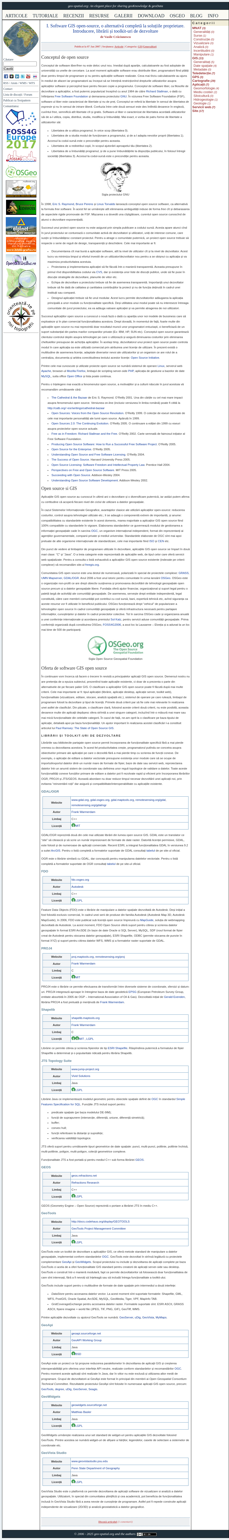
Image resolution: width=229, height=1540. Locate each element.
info (213, 15)
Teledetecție (201, 73)
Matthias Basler (81, 1412)
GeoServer (126, 1317)
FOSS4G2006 (112, 624)
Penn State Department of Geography (95, 1468)
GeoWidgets (83, 1261)
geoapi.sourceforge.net (86, 1333)
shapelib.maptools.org (85, 1017)
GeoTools (47, 1389)
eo (165, 578)
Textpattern (23, 100)
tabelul (150, 850)
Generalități (202, 32)
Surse (198, 35)
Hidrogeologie (204, 99)
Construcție (202, 39)
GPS (195, 77)
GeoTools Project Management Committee (98, 1228)
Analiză (199, 47)
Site (195, 111)
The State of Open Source (93, 728)
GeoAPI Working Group (86, 1340)
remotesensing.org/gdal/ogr (88, 805)
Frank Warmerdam (83, 811)
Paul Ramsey (64, 728)
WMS (23, 83)
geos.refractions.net (84, 1175)
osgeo (177, 15)
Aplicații (198, 84)
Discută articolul (107, 1521)
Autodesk (77, 886)
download (151, 15)
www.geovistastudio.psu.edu (89, 1461)
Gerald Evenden (174, 996)
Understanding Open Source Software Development (84, 480)
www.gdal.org (80, 799)
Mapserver (51, 578)
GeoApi (66, 1261)
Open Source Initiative (145, 357)
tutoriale (45, 15)
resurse (99, 15)
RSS (6, 83)
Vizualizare (201, 43)
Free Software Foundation (71, 96)
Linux (161, 365)
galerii (123, 15)
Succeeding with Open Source (70, 475)
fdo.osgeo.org (80, 879)
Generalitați (150, 46)
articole (16, 15)
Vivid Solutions (80, 1075)
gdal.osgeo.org (99, 799)
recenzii (73, 15)
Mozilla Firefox (76, 370)
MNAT (197, 28)
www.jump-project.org (85, 1069)
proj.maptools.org (82, 956)
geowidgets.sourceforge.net (89, 1404)
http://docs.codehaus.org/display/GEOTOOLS (100, 1221)
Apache (46, 370)
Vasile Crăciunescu (117, 37)
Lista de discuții (12, 94)
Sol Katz (115, 619)
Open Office (74, 376)
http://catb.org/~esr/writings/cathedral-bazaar (76, 408)
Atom (14, 83)
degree (59, 1389)
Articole (118, 46)
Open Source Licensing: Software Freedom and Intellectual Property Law (97, 464)
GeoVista (148, 1317)
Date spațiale (203, 66)
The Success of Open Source (70, 459)
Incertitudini (202, 50)
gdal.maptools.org (122, 799)
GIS (140, 46)
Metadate (200, 69)
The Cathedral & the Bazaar (69, 397)
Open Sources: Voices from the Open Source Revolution (87, 413)
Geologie (200, 103)
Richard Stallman (157, 91)
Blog (196, 15)
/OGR (71, 578)
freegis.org (92, 564)
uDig (138, 1317)
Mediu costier (203, 92)
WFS (32, 83)
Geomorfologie (204, 88)
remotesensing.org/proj (110, 956)
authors (130, 1534)
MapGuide (147, 920)
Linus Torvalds (106, 204)
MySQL (46, 376)
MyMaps (161, 1317)
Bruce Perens (84, 204)
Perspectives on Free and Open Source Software (82, 470)
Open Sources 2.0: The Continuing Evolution (79, 423)
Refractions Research (85, 1182)
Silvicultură (201, 96)
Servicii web (201, 107)
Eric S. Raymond (63, 204)
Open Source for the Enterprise (71, 449)
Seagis (93, 1389)
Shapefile (117, 1048)
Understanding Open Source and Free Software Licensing (88, 454)
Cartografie (201, 81)
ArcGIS (55, 850)
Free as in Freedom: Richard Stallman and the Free (84, 433)
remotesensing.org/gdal (150, 799)
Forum (28, 94)
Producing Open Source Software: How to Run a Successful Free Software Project (104, 444)
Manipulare (202, 54)
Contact (7, 89)
